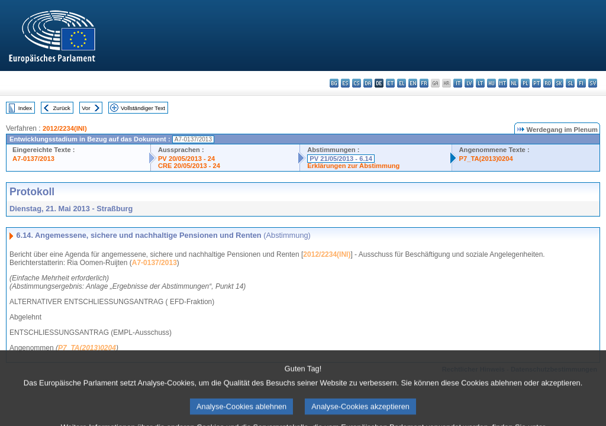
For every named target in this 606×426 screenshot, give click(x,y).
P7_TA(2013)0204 (486, 158)
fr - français (424, 83)
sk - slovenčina (559, 83)
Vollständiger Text (143, 108)
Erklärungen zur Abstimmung (353, 165)
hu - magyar (491, 83)
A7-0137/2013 (33, 158)
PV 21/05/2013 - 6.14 (341, 158)
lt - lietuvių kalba (480, 83)
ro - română (547, 83)
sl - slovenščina (570, 83)
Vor (86, 108)
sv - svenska (592, 83)
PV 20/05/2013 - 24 (186, 158)
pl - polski (525, 83)
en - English (412, 83)
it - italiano (457, 83)
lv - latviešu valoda (469, 83)
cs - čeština (356, 83)
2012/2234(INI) (65, 128)
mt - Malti (502, 83)
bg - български (334, 83)
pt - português (536, 83)
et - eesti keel (390, 83)
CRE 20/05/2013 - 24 (189, 165)
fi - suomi (581, 83)
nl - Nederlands (514, 83)
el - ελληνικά (401, 83)
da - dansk (367, 83)
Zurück (61, 108)
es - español (345, 83)
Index (25, 108)
